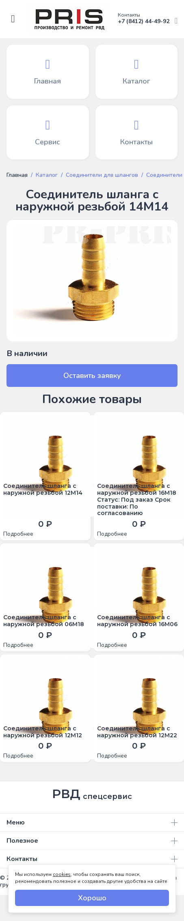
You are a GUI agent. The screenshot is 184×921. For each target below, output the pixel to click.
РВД (92, 794)
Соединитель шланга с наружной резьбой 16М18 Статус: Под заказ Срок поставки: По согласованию (136, 500)
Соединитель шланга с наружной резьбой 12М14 (42, 489)
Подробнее (18, 534)
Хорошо (92, 898)
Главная (17, 175)
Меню (92, 822)
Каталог (47, 175)
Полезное (92, 840)
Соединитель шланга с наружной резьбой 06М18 (43, 621)
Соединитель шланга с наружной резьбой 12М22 (137, 732)
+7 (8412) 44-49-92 (148, 19)
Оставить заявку (92, 375)
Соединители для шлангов (102, 175)
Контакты (92, 858)
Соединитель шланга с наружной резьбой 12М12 (42, 732)
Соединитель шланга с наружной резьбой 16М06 (137, 621)
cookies (62, 874)
